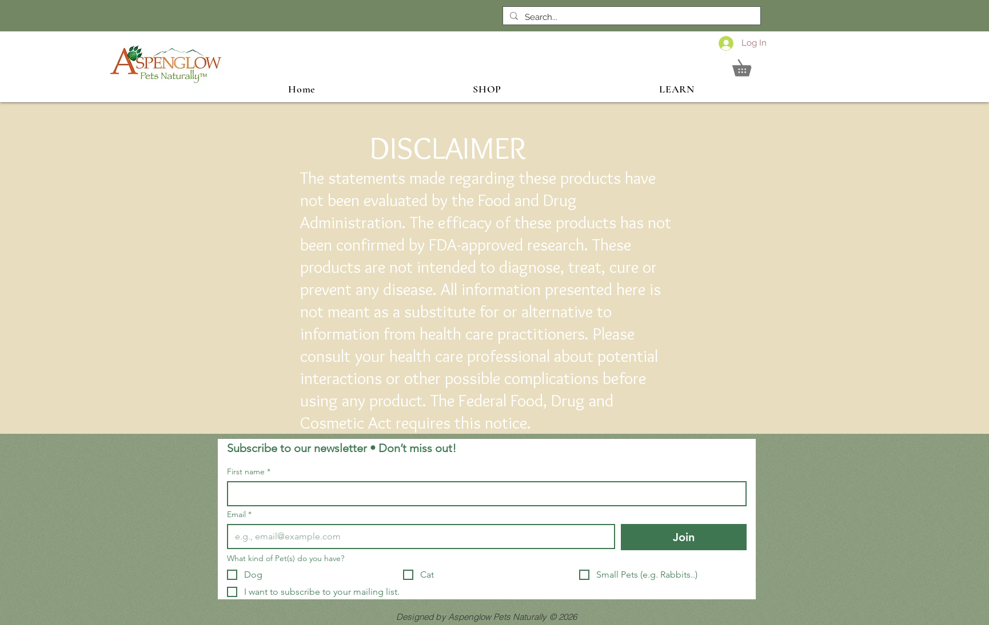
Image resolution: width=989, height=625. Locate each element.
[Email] (417, 536)
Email (239, 514)
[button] (749, 64)
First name (248, 472)
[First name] (483, 493)
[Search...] (630, 17)
